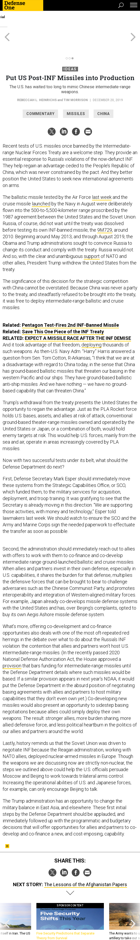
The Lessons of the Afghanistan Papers (85, 865)
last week (102, 178)
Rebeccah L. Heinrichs (37, 81)
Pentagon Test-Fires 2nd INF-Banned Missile (70, 306)
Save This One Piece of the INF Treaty (63, 312)
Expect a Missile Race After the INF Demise (78, 319)
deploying (91, 326)
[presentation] (7, 903)
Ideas (70, 50)
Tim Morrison (76, 81)
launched (41, 185)
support (92, 237)
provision (12, 647)
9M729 (104, 211)
